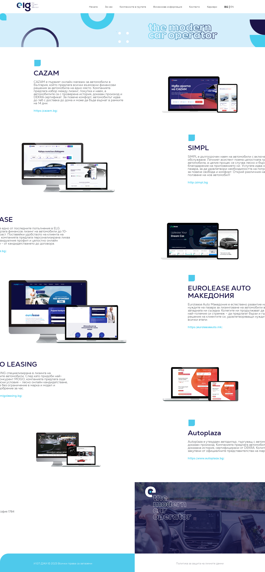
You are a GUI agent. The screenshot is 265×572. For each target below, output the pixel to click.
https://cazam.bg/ (45, 110)
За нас (109, 7)
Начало (93, 7)
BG (226, 7)
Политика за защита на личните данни (200, 563)
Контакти (194, 7)
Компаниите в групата (133, 7)
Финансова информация (167, 7)
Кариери (212, 7)
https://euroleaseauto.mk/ (227, 327)
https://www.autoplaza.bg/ (228, 458)
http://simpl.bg (220, 182)
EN (232, 7)
